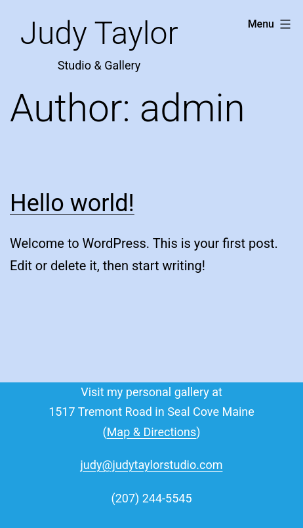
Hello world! (72, 203)
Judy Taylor (99, 33)
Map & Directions (152, 432)
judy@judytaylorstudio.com (152, 465)
